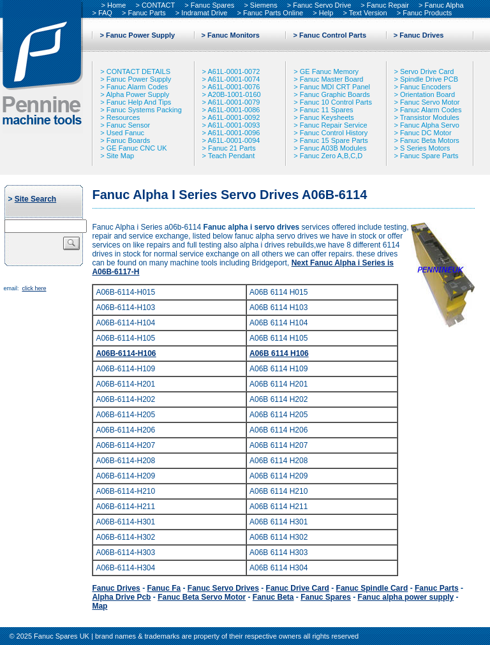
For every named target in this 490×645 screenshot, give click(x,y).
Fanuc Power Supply (140, 35)
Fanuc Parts (146, 13)
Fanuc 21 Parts (232, 148)
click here (34, 288)
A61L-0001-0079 (233, 102)
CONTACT (158, 5)
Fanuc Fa (164, 588)
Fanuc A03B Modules (333, 148)
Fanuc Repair (388, 5)
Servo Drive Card (427, 71)
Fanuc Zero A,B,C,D (331, 155)
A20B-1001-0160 (233, 94)
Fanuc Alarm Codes (137, 87)
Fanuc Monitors (233, 35)
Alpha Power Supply (137, 94)
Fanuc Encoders (425, 87)
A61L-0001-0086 (233, 110)
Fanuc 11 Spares (326, 110)
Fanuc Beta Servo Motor (202, 597)
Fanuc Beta (273, 597)
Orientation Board (427, 94)
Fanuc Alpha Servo (429, 125)
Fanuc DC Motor (426, 133)
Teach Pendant (231, 155)
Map (99, 606)
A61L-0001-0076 (233, 87)
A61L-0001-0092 (233, 117)
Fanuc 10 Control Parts (336, 102)
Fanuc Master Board (332, 79)
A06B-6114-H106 (126, 353)
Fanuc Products (427, 13)
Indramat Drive (204, 13)
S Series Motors (425, 148)
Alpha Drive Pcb (121, 597)
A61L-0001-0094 (233, 140)
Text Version (368, 13)
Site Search (35, 199)
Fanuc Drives (421, 35)
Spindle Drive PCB (429, 79)
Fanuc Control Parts (332, 35)
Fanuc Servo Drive (322, 5)
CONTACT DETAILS (138, 71)
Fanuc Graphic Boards (335, 94)
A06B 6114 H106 (279, 353)
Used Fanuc (125, 133)
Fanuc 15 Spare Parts (334, 140)
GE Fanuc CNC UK (137, 148)
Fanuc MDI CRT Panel (335, 87)
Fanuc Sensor (128, 125)
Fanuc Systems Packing (144, 110)
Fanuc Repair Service (334, 125)
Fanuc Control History (334, 133)
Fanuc (297, 588)
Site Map (120, 155)
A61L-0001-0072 (233, 71)
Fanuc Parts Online (273, 13)
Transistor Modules (429, 117)
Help (326, 13)
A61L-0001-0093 (233, 125)
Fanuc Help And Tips (139, 102)
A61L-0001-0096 (233, 133)
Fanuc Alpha (443, 5)
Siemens (264, 5)
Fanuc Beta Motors (429, 140)
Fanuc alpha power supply (406, 597)
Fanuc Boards (128, 140)
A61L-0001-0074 (233, 79)
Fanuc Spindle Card (372, 588)
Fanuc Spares (212, 5)
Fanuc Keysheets (327, 117)
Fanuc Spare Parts (429, 155)
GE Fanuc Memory (329, 71)
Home (116, 5)
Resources (123, 117)
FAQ (105, 13)
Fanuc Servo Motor (430, 102)
